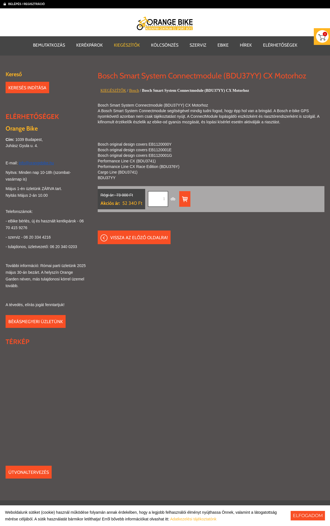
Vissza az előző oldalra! (139, 238)
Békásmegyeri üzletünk (35, 321)
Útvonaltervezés (28, 471)
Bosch (134, 90)
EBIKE (223, 44)
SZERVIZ (198, 44)
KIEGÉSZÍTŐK (127, 44)
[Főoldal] (165, 23)
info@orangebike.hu (36, 162)
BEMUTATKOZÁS (49, 44)
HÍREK (246, 44)
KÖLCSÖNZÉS (164, 44)
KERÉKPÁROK (89, 44)
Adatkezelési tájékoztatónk (193, 519)
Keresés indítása (27, 87)
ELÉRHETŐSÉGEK (280, 44)
